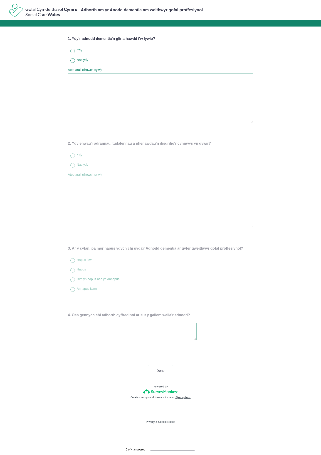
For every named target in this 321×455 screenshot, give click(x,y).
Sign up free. (183, 397)
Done (160, 370)
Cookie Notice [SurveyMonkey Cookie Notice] (166, 421)
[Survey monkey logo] (160, 391)
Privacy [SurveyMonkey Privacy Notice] (150, 421)
